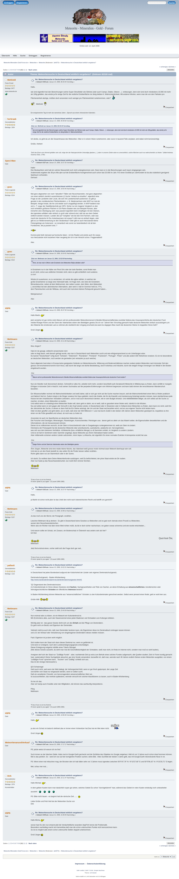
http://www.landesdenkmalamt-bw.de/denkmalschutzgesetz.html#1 (56, 580)
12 (26, 70)
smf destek (93, 873)
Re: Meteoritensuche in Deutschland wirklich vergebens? (59, 79)
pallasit (11, 565)
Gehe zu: (157, 856)
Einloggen (8, 3)
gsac (9, 187)
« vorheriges (163, 67)
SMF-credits (80, 870)
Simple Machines (99, 870)
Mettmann (12, 339)
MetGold (11, 80)
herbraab (11, 119)
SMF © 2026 (89, 870)
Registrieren (22, 3)
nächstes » (172, 67)
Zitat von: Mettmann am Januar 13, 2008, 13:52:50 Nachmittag (51, 258)
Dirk (9, 776)
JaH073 (56, 62)
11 (24, 70)
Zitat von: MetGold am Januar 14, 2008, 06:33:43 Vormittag (50, 126)
